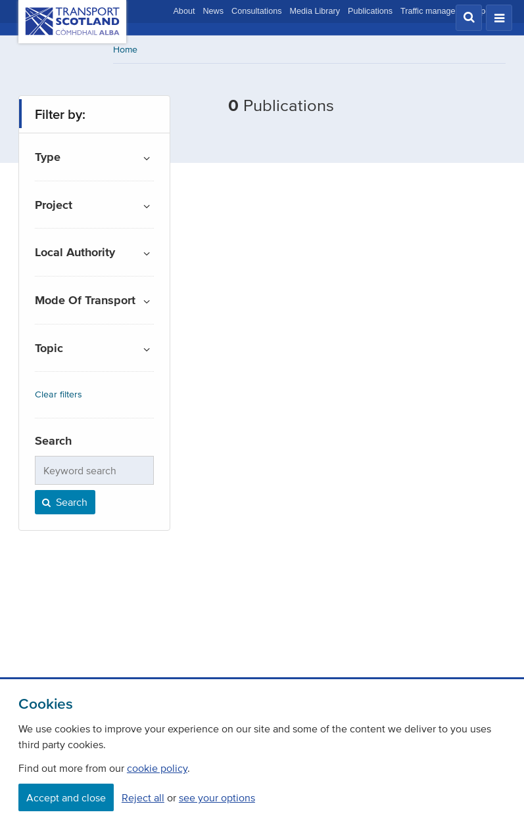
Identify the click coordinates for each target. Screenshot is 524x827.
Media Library (315, 11)
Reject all (143, 797)
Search (63, 502)
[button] (469, 18)
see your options (217, 797)
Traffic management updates (453, 11)
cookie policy (157, 768)
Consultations (256, 11)
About (184, 11)
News (213, 11)
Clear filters (58, 394)
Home (125, 50)
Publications (370, 11)
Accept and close (66, 797)
